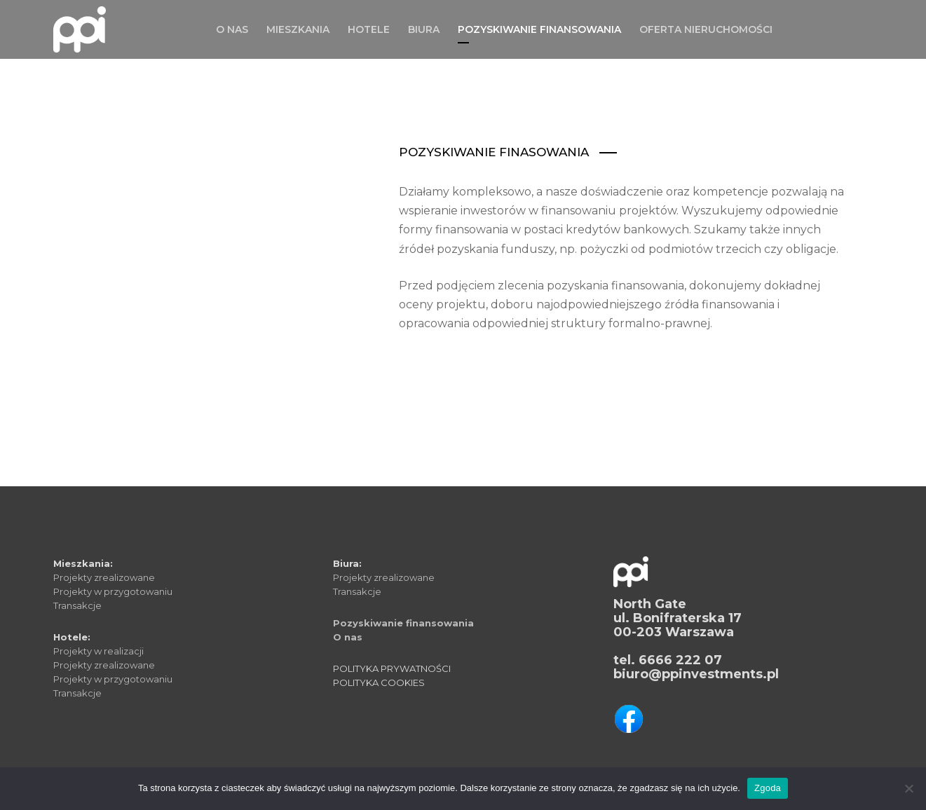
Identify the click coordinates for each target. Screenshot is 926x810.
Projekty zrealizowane (104, 577)
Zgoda (767, 788)
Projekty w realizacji (98, 651)
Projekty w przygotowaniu (112, 591)
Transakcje (77, 605)
